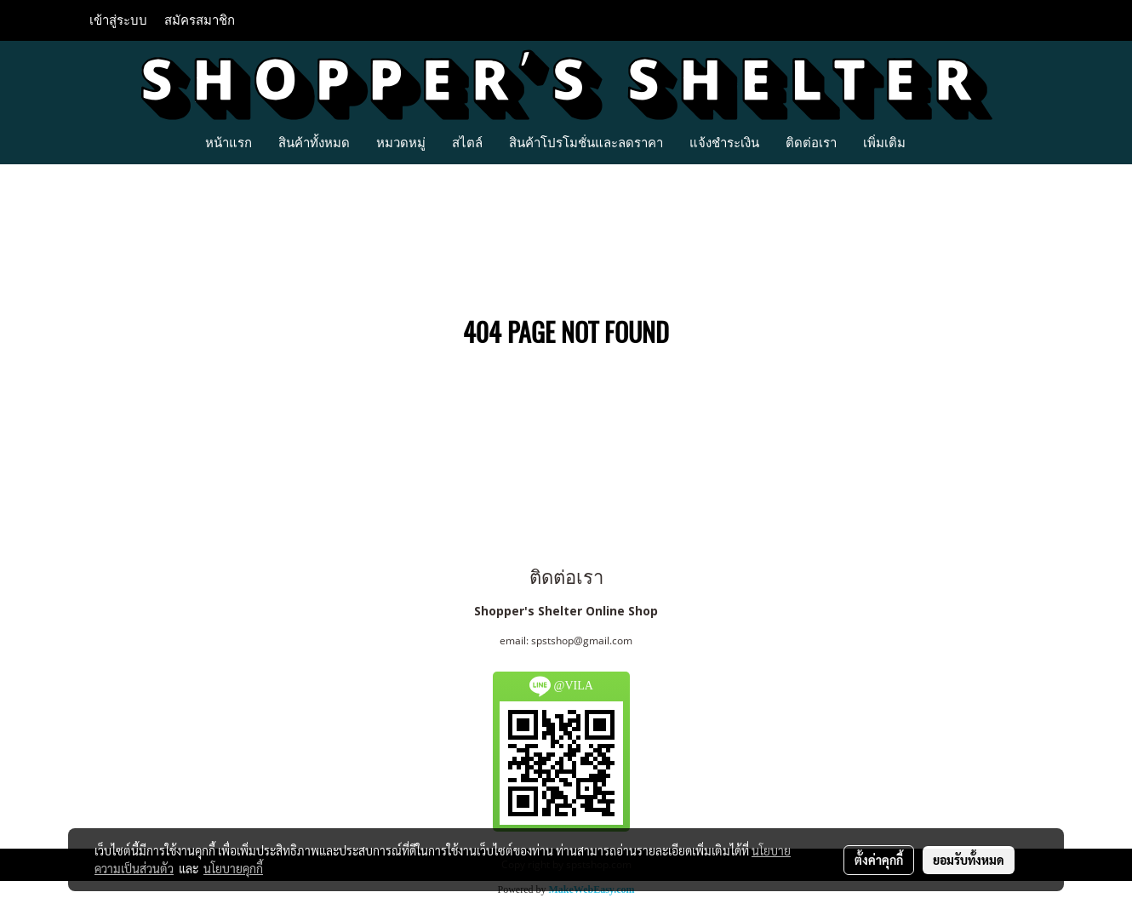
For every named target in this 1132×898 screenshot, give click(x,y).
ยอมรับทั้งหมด (968, 859)
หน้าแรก (228, 142)
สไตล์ (467, 142)
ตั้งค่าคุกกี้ (879, 859)
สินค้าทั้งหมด (314, 142)
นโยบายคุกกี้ (233, 868)
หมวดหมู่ (401, 142)
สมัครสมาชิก (199, 20)
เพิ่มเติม (884, 142)
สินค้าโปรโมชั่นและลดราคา (586, 142)
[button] (933, 142)
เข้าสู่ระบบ (118, 20)
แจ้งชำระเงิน (724, 142)
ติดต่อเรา (811, 142)
